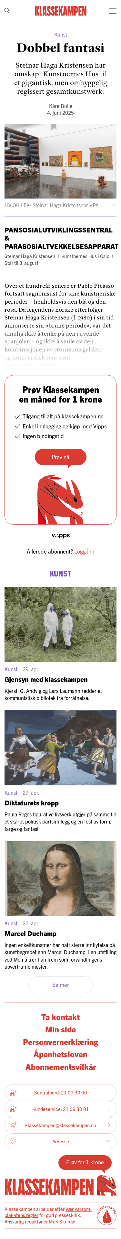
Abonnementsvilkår (60, 1066)
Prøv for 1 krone (85, 1161)
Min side (60, 1029)
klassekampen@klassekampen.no (60, 1125)
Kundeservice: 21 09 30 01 (60, 1108)
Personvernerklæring (60, 1042)
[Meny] (112, 11)
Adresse (60, 1141)
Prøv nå (60, 456)
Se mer (60, 984)
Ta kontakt (60, 1017)
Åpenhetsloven (60, 1054)
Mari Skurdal (62, 1221)
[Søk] (7, 11)
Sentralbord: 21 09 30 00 (60, 1092)
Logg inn (84, 551)
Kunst (60, 34)
